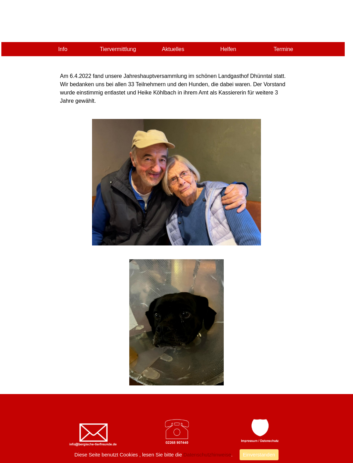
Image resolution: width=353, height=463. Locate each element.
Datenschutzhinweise (206, 454)
